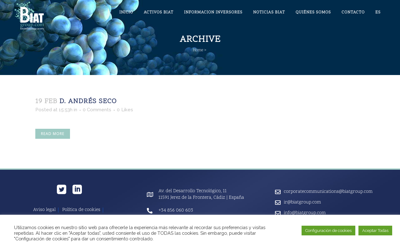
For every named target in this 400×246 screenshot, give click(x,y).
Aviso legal (44, 210)
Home (198, 50)
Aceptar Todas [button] (375, 230)
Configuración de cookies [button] (328, 230)
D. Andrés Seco (88, 101)
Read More (52, 133)
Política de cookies (81, 210)
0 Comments (97, 110)
